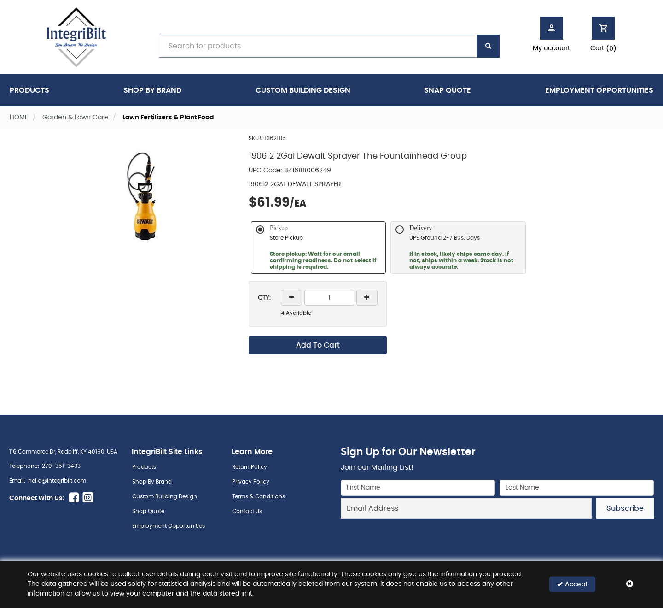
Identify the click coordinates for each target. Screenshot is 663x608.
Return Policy (249, 467)
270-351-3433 (61, 466)
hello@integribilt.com (57, 481)
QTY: (264, 298)
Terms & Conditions (258, 496)
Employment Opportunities (599, 90)
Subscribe (625, 508)
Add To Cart (318, 345)
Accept (572, 584)
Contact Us (247, 511)
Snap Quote (447, 90)
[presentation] (497, 539)
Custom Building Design (303, 90)
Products (29, 90)
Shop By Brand (152, 90)
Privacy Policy (250, 481)
